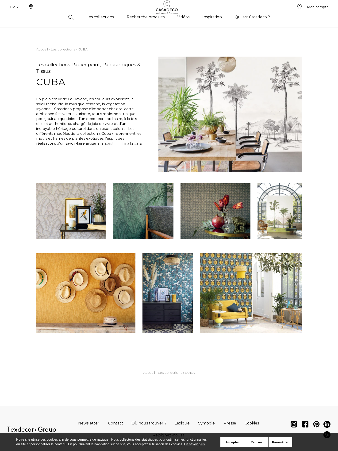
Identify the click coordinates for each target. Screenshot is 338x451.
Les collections (63, 49)
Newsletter (88, 423)
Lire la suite (132, 143)
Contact (115, 423)
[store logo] (169, 15)
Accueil (42, 49)
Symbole (206, 423)
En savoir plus (194, 444)
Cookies (252, 423)
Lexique (182, 423)
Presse (230, 423)
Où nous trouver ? (148, 423)
